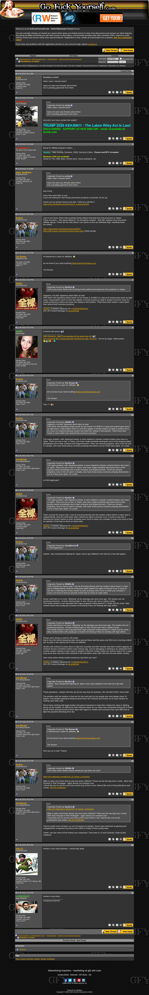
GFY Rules (73, 56)
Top (89, 974)
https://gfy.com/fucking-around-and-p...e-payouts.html (66, 204)
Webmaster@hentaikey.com (84, 263)
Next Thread (81, 940)
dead (17, 959)
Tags (17, 955)
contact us (92, 44)
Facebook (22, 949)
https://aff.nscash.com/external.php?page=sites (63, 231)
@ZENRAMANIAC (80, 309)
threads (43, 959)
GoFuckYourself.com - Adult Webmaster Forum (32, 59)
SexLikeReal (73, 311)
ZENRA (19, 283)
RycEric (19, 218)
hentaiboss (51, 959)
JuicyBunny (21, 459)
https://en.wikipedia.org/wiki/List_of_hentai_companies (66, 777)
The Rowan (21, 256)
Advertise (74, 974)
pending (37, 959)
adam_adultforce (23, 172)
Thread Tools (126, 71)
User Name (103, 59)
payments (29, 959)
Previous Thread (69, 940)
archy (18, 77)
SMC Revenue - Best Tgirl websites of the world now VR (67, 336)
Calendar (114, 56)
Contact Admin (63, 974)
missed (22, 959)
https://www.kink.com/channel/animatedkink (62, 229)
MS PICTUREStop (58, 788)
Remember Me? (127, 59)
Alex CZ (19, 849)
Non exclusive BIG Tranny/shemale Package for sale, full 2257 (70, 339)
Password (102, 62)
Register (33, 56)
